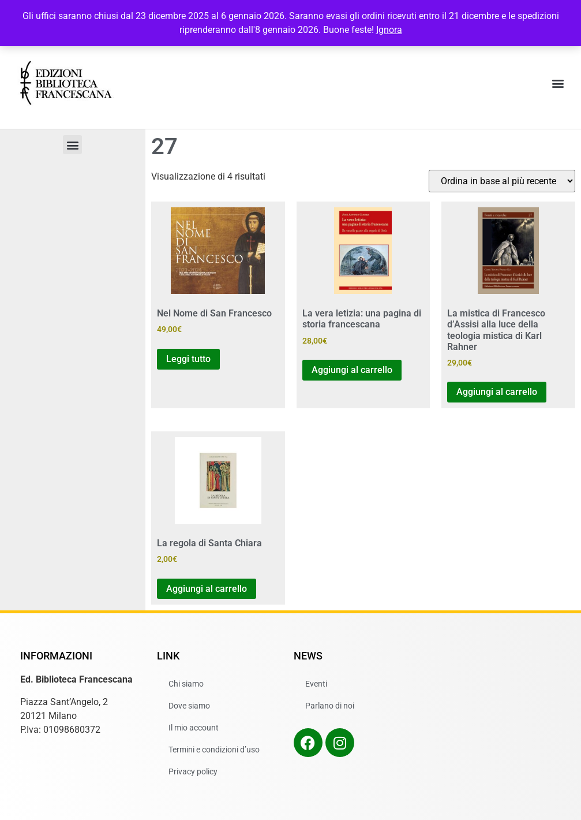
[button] (558, 83)
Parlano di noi (329, 705)
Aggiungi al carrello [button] (352, 369)
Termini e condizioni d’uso (214, 749)
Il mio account (193, 727)
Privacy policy (193, 771)
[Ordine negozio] (502, 181)
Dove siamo (189, 705)
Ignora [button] (389, 29)
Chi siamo (186, 683)
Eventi (316, 683)
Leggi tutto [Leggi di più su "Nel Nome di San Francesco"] (188, 358)
